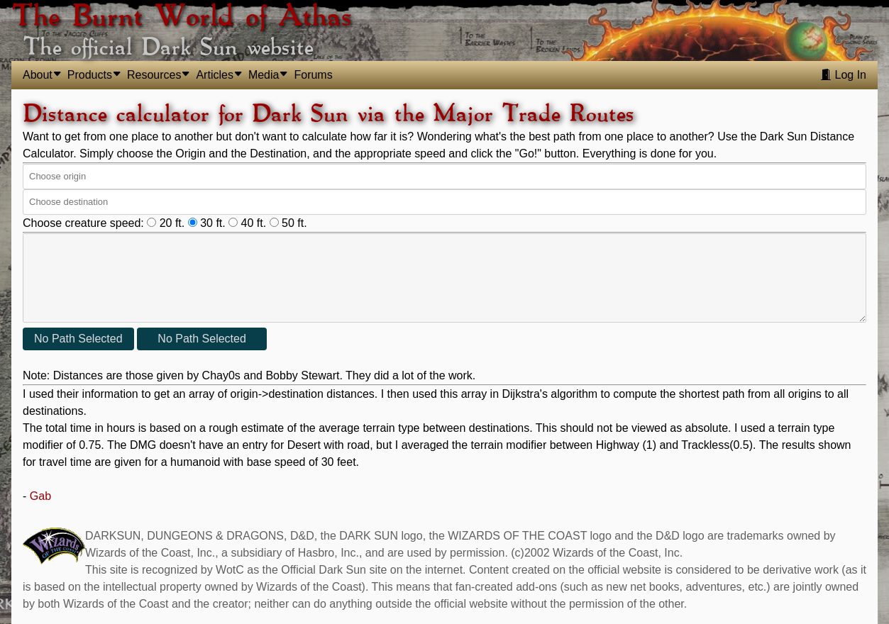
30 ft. (208, 223)
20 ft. (167, 223)
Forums (313, 75)
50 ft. (288, 223)
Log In (843, 75)
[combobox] (442, 176)
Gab (40, 496)
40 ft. (248, 223)
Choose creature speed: (83, 223)
